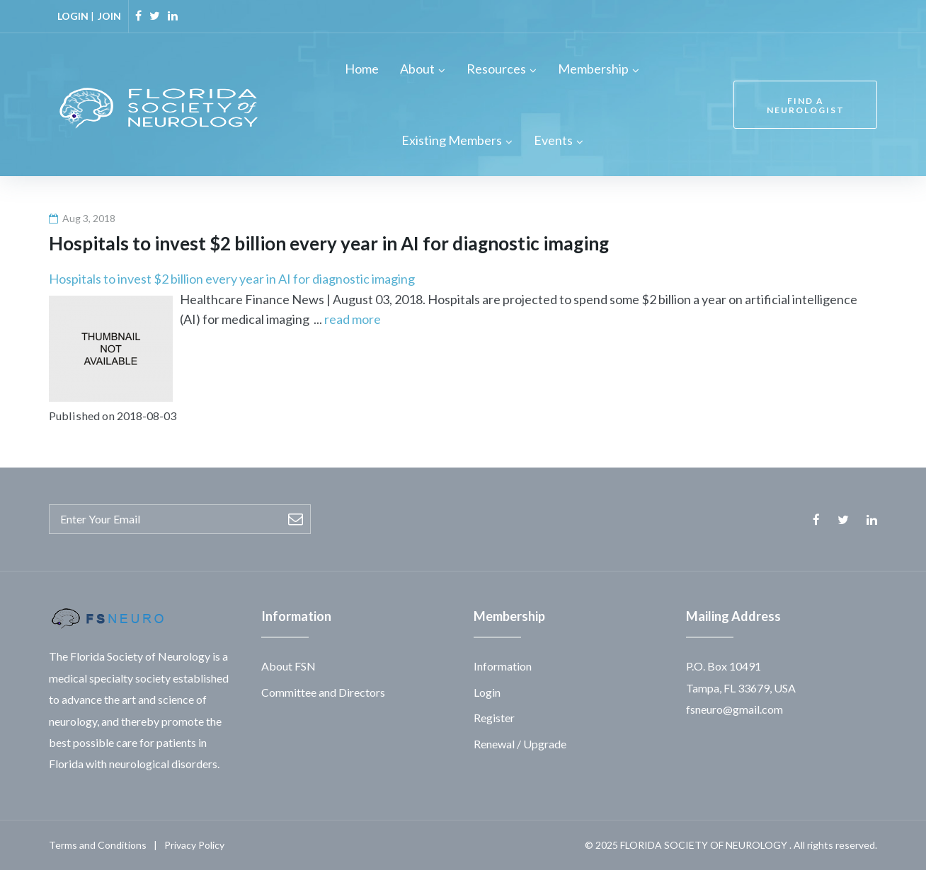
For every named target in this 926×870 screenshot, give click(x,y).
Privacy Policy (194, 845)
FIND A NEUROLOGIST (806, 105)
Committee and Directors (323, 692)
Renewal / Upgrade (520, 743)
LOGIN (72, 16)
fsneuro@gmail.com (734, 709)
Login (487, 692)
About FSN (288, 666)
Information (503, 666)
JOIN (109, 16)
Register (494, 717)
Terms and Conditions (98, 845)
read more (352, 319)
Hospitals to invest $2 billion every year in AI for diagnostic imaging (232, 278)
